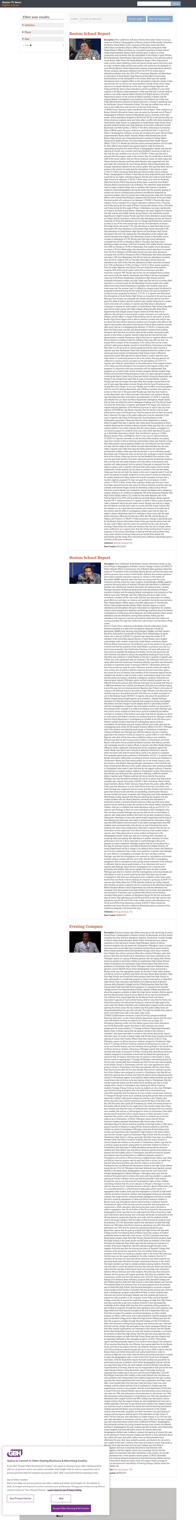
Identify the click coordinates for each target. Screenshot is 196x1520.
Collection (29, 25)
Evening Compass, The (123, 543)
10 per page (135, 19)
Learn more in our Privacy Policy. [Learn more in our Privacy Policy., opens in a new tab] (65, 1490)
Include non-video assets (92, 19)
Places (28, 32)
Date (27, 39)
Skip (61, 1498)
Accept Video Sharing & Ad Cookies (71, 1508)
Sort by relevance (159, 19)
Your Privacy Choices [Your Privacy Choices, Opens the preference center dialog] (20, 1498)
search (176, 3)
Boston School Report (89, 33)
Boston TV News (12, 3)
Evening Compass (86, 926)
